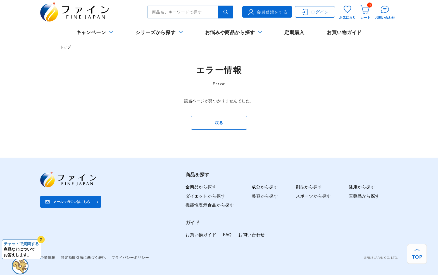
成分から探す (265, 186)
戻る (219, 122)
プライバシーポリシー (130, 257)
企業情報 (47, 257)
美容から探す (265, 195)
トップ (65, 47)
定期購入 (294, 32)
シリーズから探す (155, 32)
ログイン (314, 12)
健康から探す (362, 186)
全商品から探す (200, 186)
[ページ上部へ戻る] (417, 254)
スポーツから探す (313, 195)
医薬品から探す (364, 195)
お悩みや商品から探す (230, 32)
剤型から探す (309, 186)
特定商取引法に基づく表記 (83, 257)
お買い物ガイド (344, 32)
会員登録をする (267, 12)
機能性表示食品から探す (209, 204)
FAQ (227, 234)
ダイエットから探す (205, 195)
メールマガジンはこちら (71, 202)
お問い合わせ (251, 234)
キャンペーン (91, 32)
